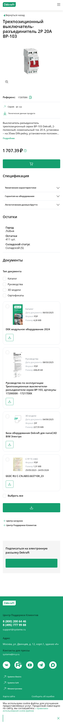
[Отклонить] (58, 718)
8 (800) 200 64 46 (16, 617)
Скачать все (31, 513)
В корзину (31, 167)
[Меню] (58, 5)
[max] (55, 663)
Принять (10, 718)
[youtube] (19, 663)
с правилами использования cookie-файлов (27, 709)
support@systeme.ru (16, 627)
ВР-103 (20, 108)
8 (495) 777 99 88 (16, 621)
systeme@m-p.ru (12, 651)
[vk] (6, 663)
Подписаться (31, 570)
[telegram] (43, 663)
